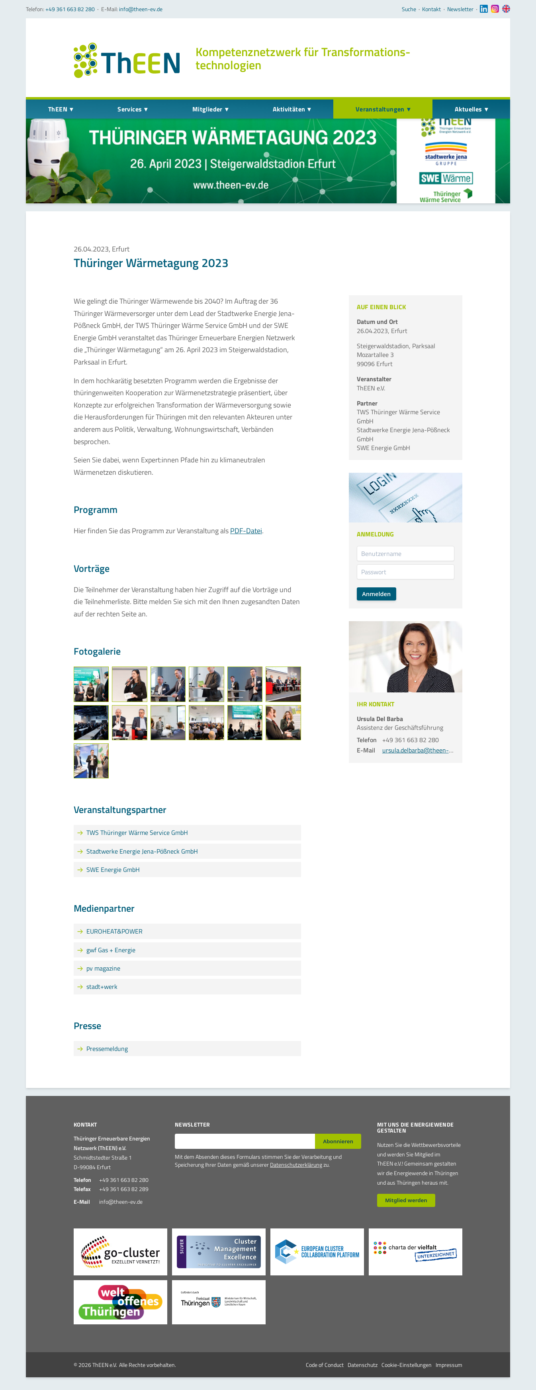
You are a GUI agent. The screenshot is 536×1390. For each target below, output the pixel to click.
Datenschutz (363, 1365)
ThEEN (57, 109)
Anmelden (376, 594)
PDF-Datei (246, 530)
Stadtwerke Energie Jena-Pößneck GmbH (142, 851)
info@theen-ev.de (140, 9)
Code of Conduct (325, 1365)
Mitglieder (207, 109)
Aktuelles (468, 109)
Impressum (449, 1365)
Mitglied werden (406, 1200)
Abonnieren (338, 1141)
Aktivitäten (289, 109)
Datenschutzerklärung (296, 1164)
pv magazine (103, 968)
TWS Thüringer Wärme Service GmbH (137, 832)
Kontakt (431, 9)
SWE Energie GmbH (113, 869)
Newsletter (460, 9)
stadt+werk (101, 986)
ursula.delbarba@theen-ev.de (422, 750)
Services (129, 109)
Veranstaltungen (380, 109)
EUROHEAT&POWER (114, 931)
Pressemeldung (107, 1048)
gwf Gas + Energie (110, 950)
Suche (409, 9)
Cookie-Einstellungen (406, 1365)
